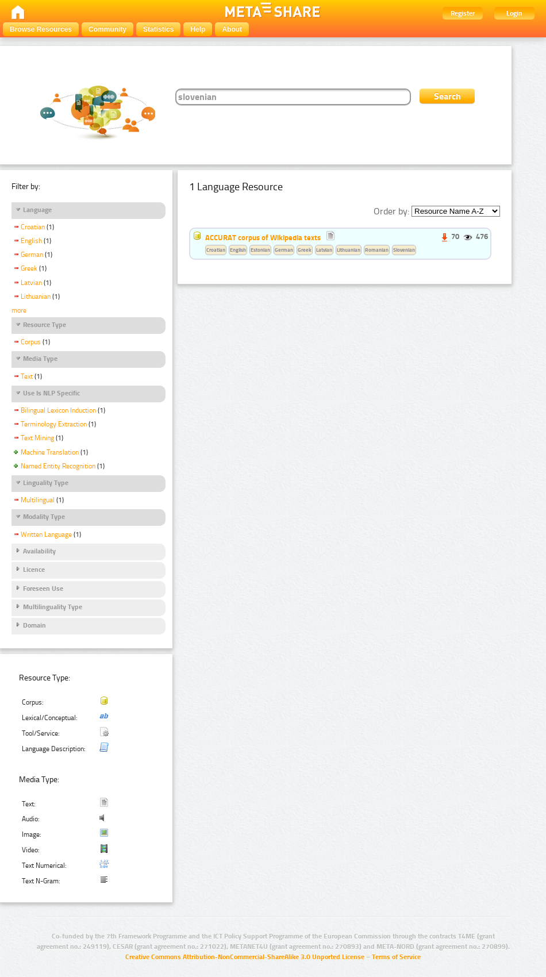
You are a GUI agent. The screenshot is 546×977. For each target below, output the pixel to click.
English (31, 241)
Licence (34, 570)
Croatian (33, 227)
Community (107, 29)
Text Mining (37, 438)
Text (27, 376)
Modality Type (44, 517)
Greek (29, 268)
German (32, 255)
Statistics (158, 29)
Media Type (40, 359)
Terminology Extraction (54, 424)
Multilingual (38, 500)
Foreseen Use (43, 588)
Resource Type (44, 325)
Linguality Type (45, 483)
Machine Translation (50, 452)
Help (197, 29)
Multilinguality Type (52, 607)
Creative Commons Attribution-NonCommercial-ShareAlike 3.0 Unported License (244, 957)
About (232, 29)
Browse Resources (41, 29)
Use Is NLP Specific (51, 393)
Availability (39, 551)
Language (37, 210)
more (18, 310)
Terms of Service (396, 957)
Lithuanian (36, 297)
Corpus (31, 342)
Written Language (46, 534)
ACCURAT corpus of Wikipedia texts (263, 237)
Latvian (31, 283)
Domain (34, 625)
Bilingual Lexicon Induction (58, 410)
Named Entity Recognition (58, 466)
